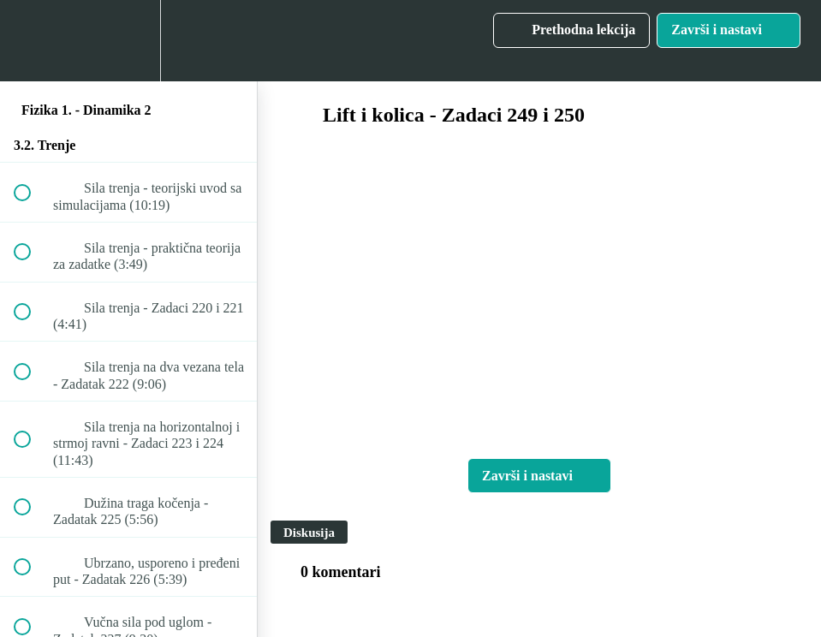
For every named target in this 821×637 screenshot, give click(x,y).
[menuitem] (128, 40)
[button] (31, 40)
